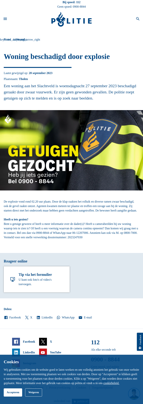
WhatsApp (65, 317)
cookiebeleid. (111, 383)
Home (7, 39)
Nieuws (20, 39)
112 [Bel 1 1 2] (78, 2)
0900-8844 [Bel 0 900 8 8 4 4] (79, 6)
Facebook (12, 317)
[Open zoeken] (138, 19)
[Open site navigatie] (5, 19)
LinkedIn (44, 317)
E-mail (85, 317)
